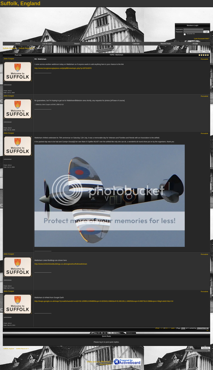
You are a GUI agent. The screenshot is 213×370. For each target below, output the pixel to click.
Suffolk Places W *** (27, 48)
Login (206, 32)
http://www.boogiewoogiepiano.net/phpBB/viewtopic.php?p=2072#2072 (63, 68)
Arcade (195, 44)
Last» (173, 328)
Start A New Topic (197, 52)
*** (207, 331)
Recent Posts (166, 44)
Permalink (204, 59)
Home (17, 44)
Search (77, 44)
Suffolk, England (9, 48)
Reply (207, 52)
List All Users (47, 44)
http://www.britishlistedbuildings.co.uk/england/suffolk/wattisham (60, 264)
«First (157, 328)
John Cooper (9, 59)
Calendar (136, 44)
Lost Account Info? (201, 39)
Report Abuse (105, 364)
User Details (106, 44)
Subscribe (205, 348)
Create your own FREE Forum (99, 362)
